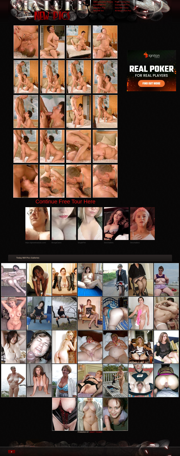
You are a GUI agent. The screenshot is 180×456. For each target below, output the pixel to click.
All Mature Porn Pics (123, 11)
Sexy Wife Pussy (121, 8)
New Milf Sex (98, 11)
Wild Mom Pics (99, 8)
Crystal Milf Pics (99, 5)
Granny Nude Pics (122, 5)
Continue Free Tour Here (65, 201)
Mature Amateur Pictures (103, 2)
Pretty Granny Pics (122, 2)
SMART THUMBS (95, 432)
